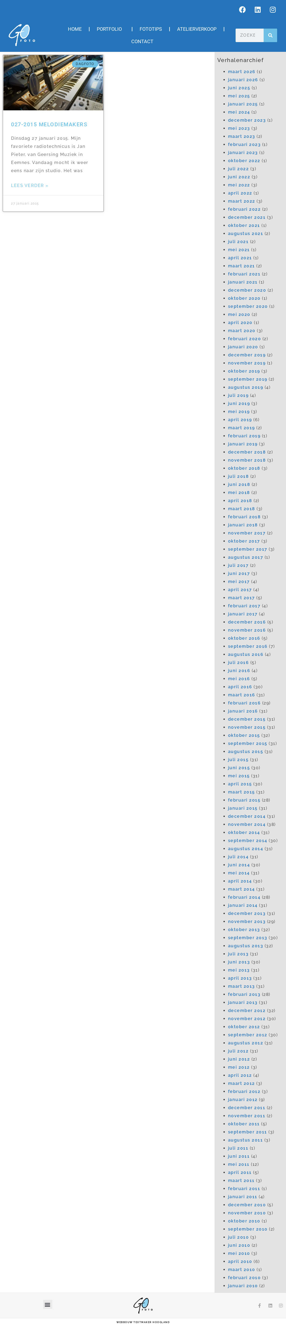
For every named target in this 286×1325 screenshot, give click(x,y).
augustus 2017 (245, 557)
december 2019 (247, 354)
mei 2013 (239, 970)
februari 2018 (244, 516)
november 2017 (247, 533)
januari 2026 (243, 79)
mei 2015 (239, 775)
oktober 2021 (244, 225)
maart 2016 (241, 694)
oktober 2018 (244, 468)
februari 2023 (244, 144)
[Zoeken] (270, 35)
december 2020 (247, 290)
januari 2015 (243, 808)
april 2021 (240, 257)
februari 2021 (244, 274)
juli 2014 (238, 856)
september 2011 (247, 1132)
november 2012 (247, 1018)
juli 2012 (238, 1051)
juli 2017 (238, 565)
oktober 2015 (244, 735)
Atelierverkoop (196, 29)
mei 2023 (239, 128)
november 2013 (247, 921)
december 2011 (247, 1107)
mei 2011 (239, 1164)
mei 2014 (239, 873)
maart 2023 (241, 136)
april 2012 (240, 1075)
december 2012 (247, 1010)
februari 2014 (244, 897)
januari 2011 (242, 1196)
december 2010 (247, 1204)
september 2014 (247, 840)
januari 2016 (243, 711)
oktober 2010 (244, 1221)
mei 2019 (239, 411)
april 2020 (240, 322)
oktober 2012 (244, 1026)
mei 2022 (239, 185)
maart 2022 (241, 201)
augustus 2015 (245, 751)
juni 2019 (239, 403)
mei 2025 (239, 95)
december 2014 (247, 816)
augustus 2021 (245, 233)
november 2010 (247, 1212)
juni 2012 (239, 1059)
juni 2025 (239, 87)
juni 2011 (239, 1156)
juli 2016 (238, 662)
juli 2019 (238, 395)
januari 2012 (243, 1099)
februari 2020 (244, 338)
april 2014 (240, 881)
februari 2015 (244, 800)
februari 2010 (244, 1277)
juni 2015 (239, 767)
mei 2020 (239, 314)
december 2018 (247, 452)
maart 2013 (241, 986)
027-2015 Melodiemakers (49, 124)
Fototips (151, 29)
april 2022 (240, 193)
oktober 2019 (244, 371)
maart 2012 (241, 1083)
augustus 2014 (245, 848)
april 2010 (240, 1261)
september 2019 (247, 379)
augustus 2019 (245, 387)
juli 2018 (238, 476)
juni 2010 (239, 1245)
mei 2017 (239, 581)
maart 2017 (241, 597)
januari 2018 (243, 524)
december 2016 (247, 622)
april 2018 (240, 500)
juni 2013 (239, 962)
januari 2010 (243, 1285)
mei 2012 (239, 1067)
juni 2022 (239, 176)
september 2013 (247, 937)
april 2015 (240, 783)
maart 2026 (242, 71)
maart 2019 (241, 427)
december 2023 (247, 120)
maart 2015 (241, 792)
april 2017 (240, 589)
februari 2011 (244, 1188)
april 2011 (240, 1172)
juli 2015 (238, 759)
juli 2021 (238, 241)
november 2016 (247, 630)
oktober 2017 (244, 541)
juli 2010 (238, 1237)
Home (75, 29)
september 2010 (248, 1229)
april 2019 (240, 419)
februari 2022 (244, 209)
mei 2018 (239, 492)
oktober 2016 (244, 638)
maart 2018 (241, 508)
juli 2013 (238, 953)
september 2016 (248, 646)
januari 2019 (243, 444)
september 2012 (247, 1034)
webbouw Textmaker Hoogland (143, 1322)
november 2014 (247, 824)
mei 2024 (239, 112)
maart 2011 (241, 1180)
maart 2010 (241, 1269)
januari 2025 (243, 104)
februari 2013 (244, 994)
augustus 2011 (245, 1140)
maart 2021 (241, 265)
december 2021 (247, 217)
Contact (142, 41)
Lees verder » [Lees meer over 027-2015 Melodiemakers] (30, 185)
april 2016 (240, 686)
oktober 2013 (244, 929)
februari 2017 (244, 605)
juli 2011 (238, 1148)
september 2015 (247, 743)
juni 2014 (239, 864)
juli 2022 (238, 168)
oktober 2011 (244, 1123)
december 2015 (247, 719)
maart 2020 (242, 330)
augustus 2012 (245, 1042)
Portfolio (111, 29)
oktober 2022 (244, 160)
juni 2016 (239, 670)
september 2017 (247, 549)
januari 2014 (243, 905)
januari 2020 (243, 346)
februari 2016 (244, 703)
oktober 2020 (244, 298)
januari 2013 (243, 1002)
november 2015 (247, 727)
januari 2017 (243, 613)
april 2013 (240, 978)
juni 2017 (239, 573)
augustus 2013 (245, 945)
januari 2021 (243, 282)
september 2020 (248, 306)
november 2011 (247, 1115)
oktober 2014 (244, 832)
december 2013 (247, 913)
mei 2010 (239, 1253)
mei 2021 (239, 249)
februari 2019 (244, 435)
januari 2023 (243, 152)
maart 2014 (241, 889)
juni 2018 (239, 484)
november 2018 (247, 460)
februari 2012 (244, 1091)
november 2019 (247, 363)
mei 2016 (239, 678)
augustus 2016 (246, 654)
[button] (48, 1304)
